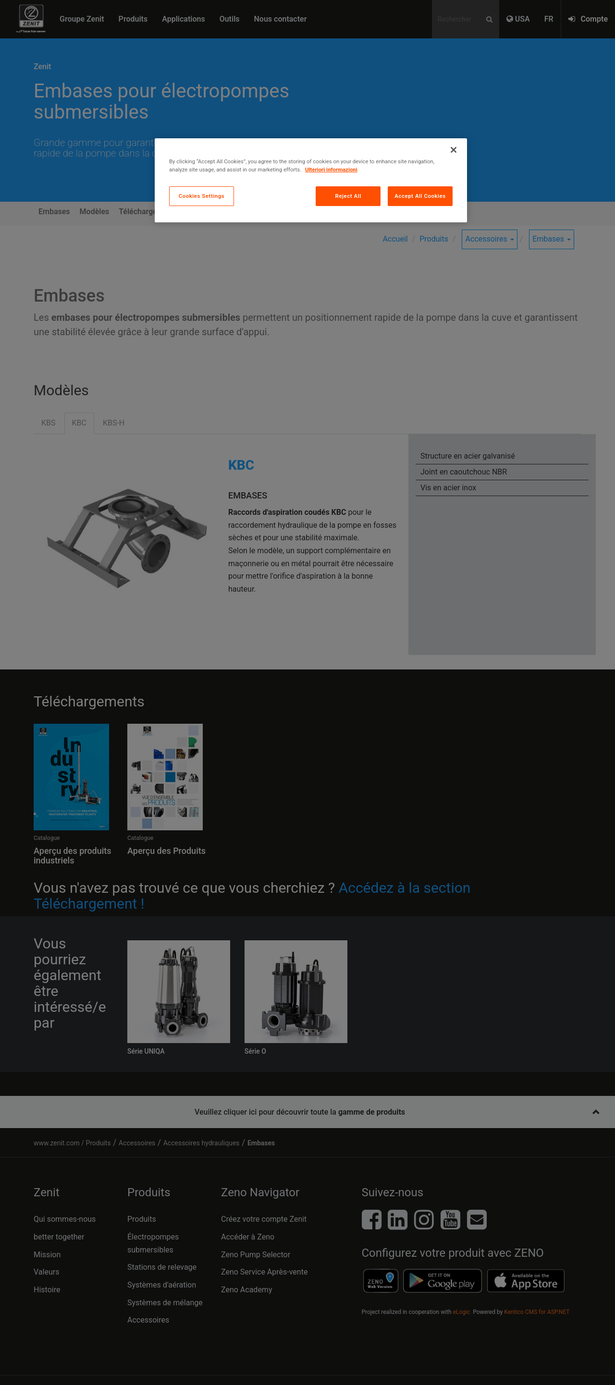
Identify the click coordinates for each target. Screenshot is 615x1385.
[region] (311, 180)
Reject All (348, 196)
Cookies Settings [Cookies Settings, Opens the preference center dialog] (202, 196)
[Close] (453, 149)
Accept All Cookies (419, 196)
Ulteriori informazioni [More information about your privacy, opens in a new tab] (331, 169)
